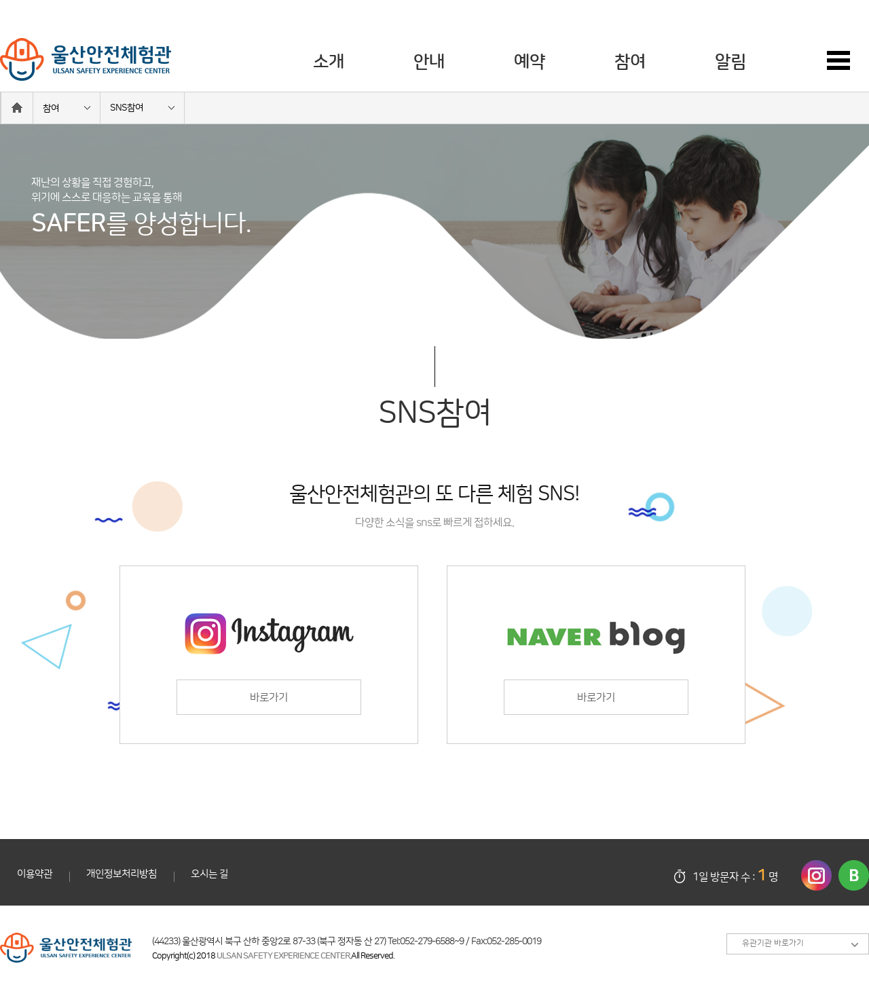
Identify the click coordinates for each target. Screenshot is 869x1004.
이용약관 (34, 874)
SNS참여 (126, 108)
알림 (730, 62)
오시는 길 (209, 874)
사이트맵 (848, 61)
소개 (328, 62)
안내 (429, 62)
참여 (630, 62)
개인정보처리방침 (121, 874)
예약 (529, 62)
